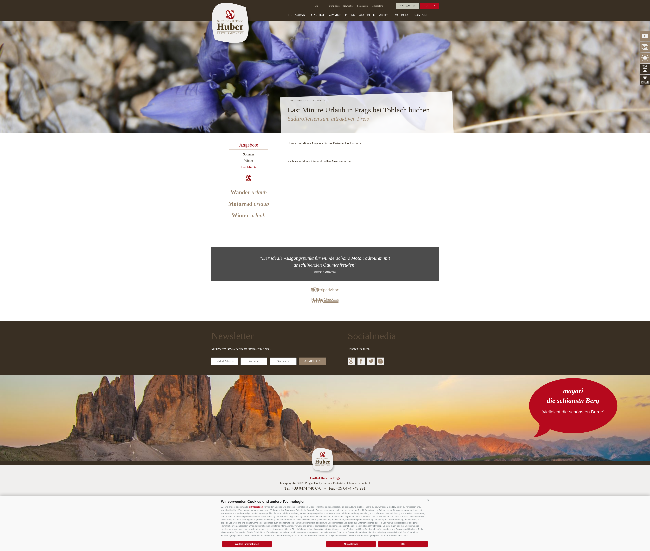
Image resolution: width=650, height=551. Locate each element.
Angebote (367, 15)
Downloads (334, 6)
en (316, 6)
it (312, 6)
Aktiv (383, 15)
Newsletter (348, 6)
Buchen (429, 5)
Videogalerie (377, 6)
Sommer (248, 154)
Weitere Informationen (247, 544)
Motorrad (248, 204)
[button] (428, 500)
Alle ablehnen (351, 544)
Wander (249, 192)
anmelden (312, 361)
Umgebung (401, 15)
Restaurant (297, 15)
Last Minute (248, 167)
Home (290, 100)
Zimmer (335, 15)
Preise (350, 15)
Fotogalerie (362, 6)
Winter (248, 160)
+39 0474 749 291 (351, 488)
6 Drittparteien (256, 507)
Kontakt (421, 15)
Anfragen (407, 5)
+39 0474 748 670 (306, 488)
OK (403, 544)
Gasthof (318, 15)
